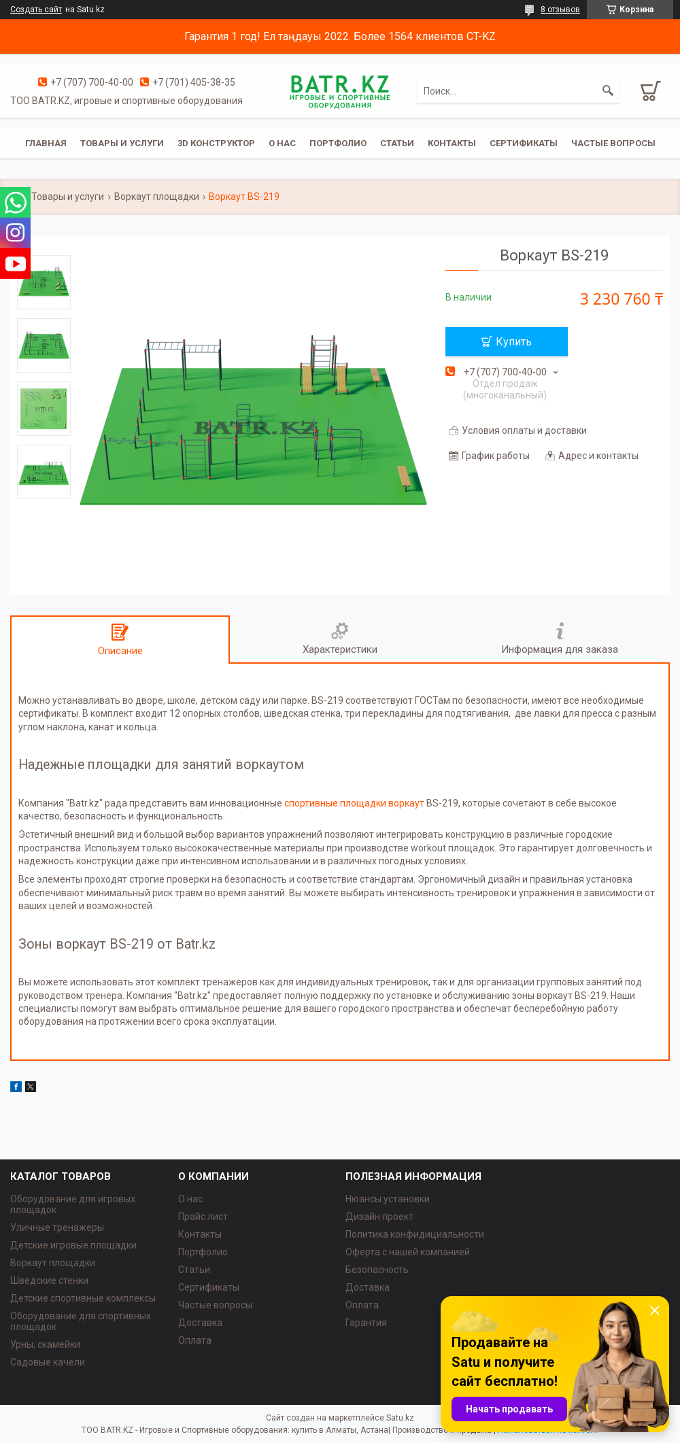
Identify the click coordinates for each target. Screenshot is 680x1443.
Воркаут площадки (156, 196)
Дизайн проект (379, 1216)
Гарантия (366, 1322)
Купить (514, 341)
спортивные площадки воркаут (354, 803)
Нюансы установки (387, 1198)
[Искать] (608, 91)
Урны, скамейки (45, 1344)
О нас (282, 143)
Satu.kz (400, 1418)
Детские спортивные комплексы (83, 1298)
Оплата (194, 1340)
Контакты (452, 143)
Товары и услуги (122, 143)
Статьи (397, 143)
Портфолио (338, 143)
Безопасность (377, 1269)
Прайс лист (203, 1216)
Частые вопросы (613, 143)
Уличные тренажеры (57, 1227)
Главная (46, 143)
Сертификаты (524, 143)
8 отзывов (560, 9)
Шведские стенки (49, 1280)
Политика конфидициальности (414, 1234)
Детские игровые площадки (73, 1245)
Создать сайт (36, 9)
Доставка (200, 1322)
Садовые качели (47, 1362)
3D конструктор (216, 143)
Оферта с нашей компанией (407, 1251)
